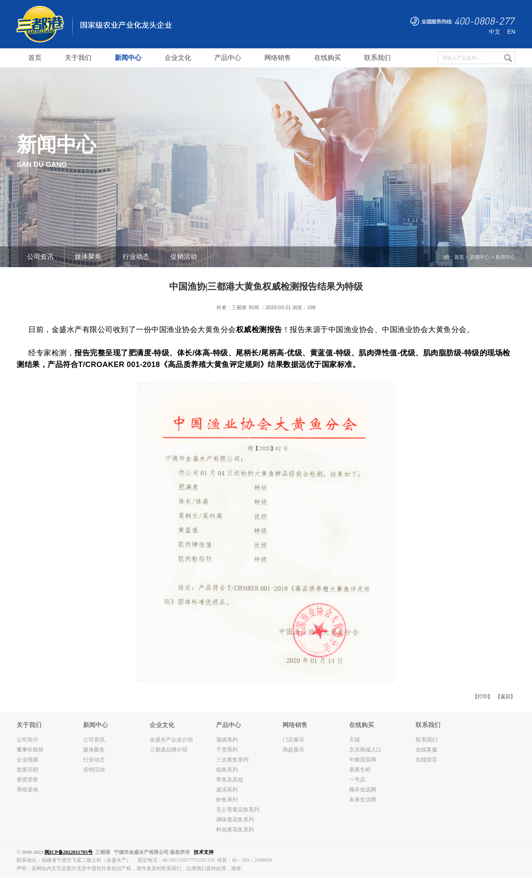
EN (511, 31)
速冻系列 (227, 789)
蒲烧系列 (227, 740)
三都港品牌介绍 (168, 750)
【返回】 (505, 696)
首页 (459, 257)
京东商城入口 (365, 750)
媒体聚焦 (88, 256)
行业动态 (136, 256)
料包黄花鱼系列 (235, 829)
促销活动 (183, 256)
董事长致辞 (30, 750)
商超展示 (293, 750)
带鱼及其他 (229, 779)
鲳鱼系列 (227, 769)
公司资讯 (40, 256)
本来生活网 (362, 799)
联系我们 (426, 740)
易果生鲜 (360, 769)
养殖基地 (27, 789)
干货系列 (227, 750)
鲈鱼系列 (227, 799)
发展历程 (27, 769)
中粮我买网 (362, 759)
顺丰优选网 (362, 789)
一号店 (357, 779)
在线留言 (426, 759)
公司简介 (27, 740)
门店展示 (293, 740)
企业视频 (27, 759)
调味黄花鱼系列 (235, 819)
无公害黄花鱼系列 (237, 809)
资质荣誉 (27, 779)
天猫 (354, 740)
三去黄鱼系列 (232, 759)
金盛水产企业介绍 (171, 740)
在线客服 (426, 750)
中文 (494, 31)
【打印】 (483, 696)
